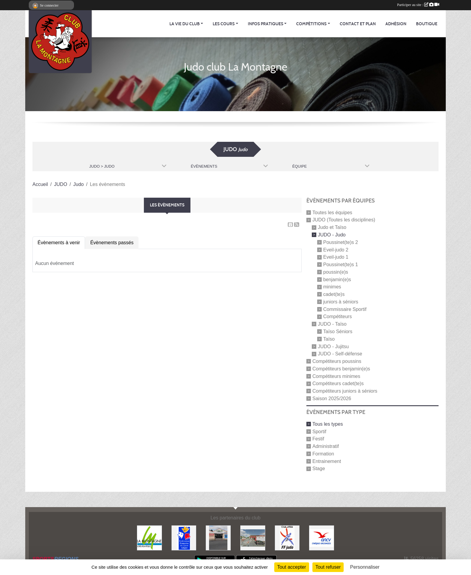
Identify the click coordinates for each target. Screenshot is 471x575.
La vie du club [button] (184, 23)
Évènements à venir (59, 242)
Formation (323, 453)
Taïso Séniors (337, 331)
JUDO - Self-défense (340, 353)
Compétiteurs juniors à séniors (344, 391)
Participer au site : (418, 5)
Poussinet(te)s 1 (340, 264)
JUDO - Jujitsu (333, 346)
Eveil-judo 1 (335, 257)
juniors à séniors (340, 301)
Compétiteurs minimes (336, 376)
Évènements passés (111, 242)
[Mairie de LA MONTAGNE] (149, 537)
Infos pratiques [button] (265, 23)
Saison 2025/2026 (331, 398)
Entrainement (326, 461)
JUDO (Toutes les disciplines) (343, 219)
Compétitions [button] (311, 23)
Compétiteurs (337, 316)
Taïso (329, 339)
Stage (318, 468)
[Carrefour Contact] (218, 537)
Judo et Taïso (332, 227)
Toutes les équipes (332, 212)
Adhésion (395, 23)
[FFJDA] (287, 537)
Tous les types (327, 424)
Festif (318, 438)
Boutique (426, 23)
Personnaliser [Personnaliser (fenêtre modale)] (365, 567)
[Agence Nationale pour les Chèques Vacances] (321, 537)
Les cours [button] (224, 23)
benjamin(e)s (337, 279)
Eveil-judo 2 (335, 249)
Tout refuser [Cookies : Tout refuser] (328, 567)
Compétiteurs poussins (336, 361)
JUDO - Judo (331, 234)
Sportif (319, 431)
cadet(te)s (334, 294)
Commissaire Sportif (344, 309)
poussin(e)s (335, 272)
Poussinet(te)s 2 (340, 242)
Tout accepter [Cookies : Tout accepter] (291, 567)
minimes (332, 286)
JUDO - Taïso (332, 324)
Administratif (325, 446)
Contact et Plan (358, 23)
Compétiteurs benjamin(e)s (341, 368)
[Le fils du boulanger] (252, 537)
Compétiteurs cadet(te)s (338, 383)
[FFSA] (184, 537)
